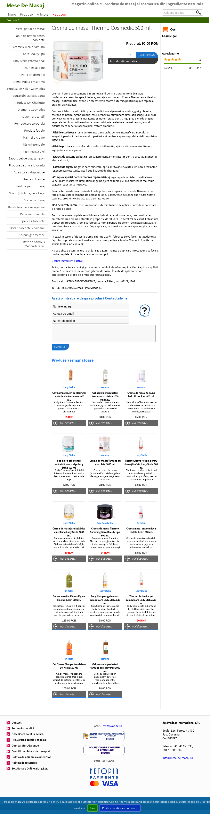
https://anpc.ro (112, 726)
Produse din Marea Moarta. (28, 95)
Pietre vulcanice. (34, 179)
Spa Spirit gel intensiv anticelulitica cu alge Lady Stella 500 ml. (69, 464)
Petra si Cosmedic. (33, 75)
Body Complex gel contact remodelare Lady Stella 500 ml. (105, 600)
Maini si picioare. (34, 137)
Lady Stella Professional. (29, 61)
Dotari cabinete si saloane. (28, 228)
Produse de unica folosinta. (27, 165)
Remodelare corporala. (30, 123)
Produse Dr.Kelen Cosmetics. (26, 89)
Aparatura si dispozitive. (30, 172)
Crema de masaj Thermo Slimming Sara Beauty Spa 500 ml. (105, 532)
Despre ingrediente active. (67, 261)
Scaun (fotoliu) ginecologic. (27, 193)
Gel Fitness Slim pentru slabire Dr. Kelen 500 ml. (69, 666)
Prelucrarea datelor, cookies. (29, 740)
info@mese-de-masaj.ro (177, 758)
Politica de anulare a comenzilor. (31, 757)
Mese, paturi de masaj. (31, 29)
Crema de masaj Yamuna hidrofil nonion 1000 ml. (141, 394)
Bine (92, 808)
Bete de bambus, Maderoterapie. (34, 244)
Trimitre (60, 347)
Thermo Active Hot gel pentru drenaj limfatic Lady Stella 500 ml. (141, 464)
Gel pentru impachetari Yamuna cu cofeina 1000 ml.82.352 (105, 396)
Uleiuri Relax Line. (34, 68)
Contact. (17, 722)
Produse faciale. (35, 130)
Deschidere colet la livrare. (28, 734)
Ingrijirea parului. (34, 151)
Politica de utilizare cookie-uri (120, 808)
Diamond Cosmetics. (32, 109)
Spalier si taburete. (33, 221)
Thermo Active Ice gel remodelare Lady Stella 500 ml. (141, 600)
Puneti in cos (146, 55)
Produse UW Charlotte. (30, 102)
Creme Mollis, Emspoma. (29, 82)
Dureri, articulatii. (34, 116)
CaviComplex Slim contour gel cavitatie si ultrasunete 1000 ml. (69, 396)
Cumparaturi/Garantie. (25, 745)
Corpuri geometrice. (32, 235)
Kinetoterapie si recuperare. (27, 207)
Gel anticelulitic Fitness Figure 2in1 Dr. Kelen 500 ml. (69, 598)
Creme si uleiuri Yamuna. (29, 47)
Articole (42, 14)
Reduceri (59, 14)
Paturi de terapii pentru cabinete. (30, 38)
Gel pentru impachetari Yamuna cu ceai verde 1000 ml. (105, 668)
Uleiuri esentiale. (34, 144)
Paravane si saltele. (33, 214)
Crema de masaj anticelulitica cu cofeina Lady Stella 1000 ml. (68, 532)
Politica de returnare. (24, 763)
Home (11, 14)
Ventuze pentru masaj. (31, 186)
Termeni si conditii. (23, 728)
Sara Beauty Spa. (34, 54)
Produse (26, 14)
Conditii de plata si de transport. (31, 751)
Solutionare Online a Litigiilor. (30, 768)
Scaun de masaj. (35, 200)
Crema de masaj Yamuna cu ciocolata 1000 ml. (105, 462)
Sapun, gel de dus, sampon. (27, 158)
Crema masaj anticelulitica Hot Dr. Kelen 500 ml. (141, 530)
